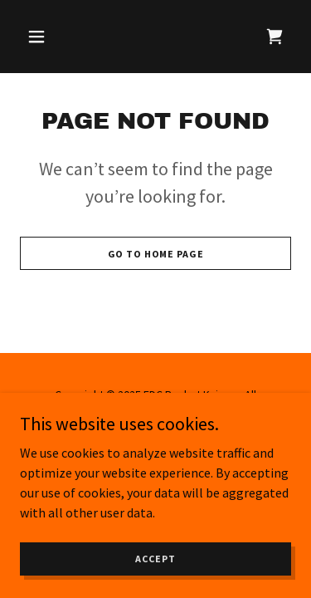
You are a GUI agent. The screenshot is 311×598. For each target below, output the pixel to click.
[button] (40, 36)
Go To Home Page (156, 254)
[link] (274, 36)
